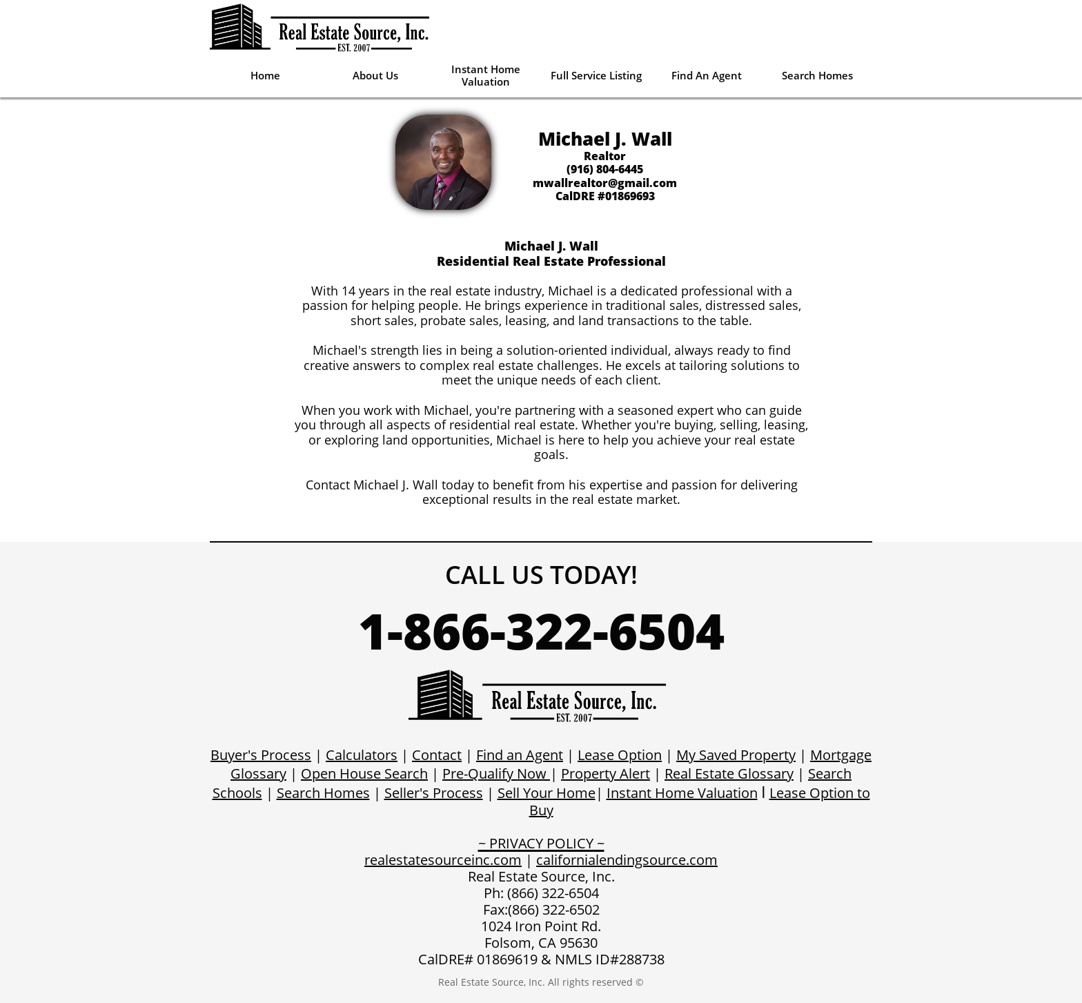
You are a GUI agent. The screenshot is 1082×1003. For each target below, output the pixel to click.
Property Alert (605, 773)
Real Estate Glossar (726, 773)
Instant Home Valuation (682, 792)
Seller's (408, 792)
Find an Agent (519, 755)
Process (458, 792)
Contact (437, 755)
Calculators (361, 755)
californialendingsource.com (627, 859)
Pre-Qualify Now (494, 773)
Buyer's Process (260, 755)
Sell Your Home (547, 792)
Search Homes (323, 792)
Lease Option (620, 755)
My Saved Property (736, 755)
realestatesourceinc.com (443, 859)
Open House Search (364, 773)
